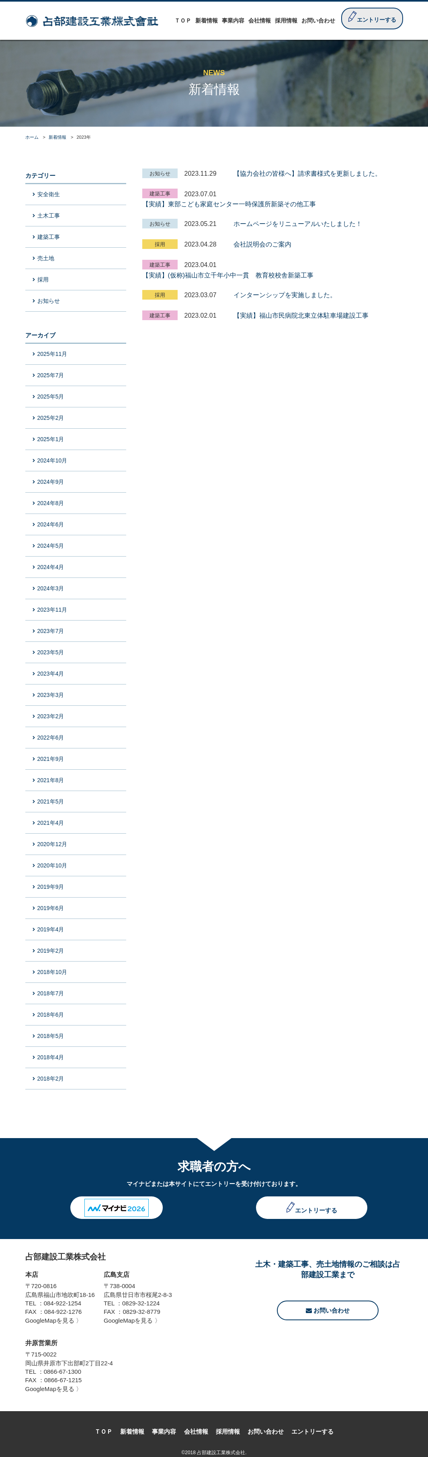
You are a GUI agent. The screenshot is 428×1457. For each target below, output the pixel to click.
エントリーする (316, 1210)
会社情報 (196, 1431)
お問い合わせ (328, 1310)
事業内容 (164, 1431)
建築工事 (159, 194)
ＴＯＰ (103, 1431)
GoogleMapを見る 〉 (53, 1320)
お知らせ (159, 174)
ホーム (32, 137)
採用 (160, 244)
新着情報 (57, 137)
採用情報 (228, 1431)
